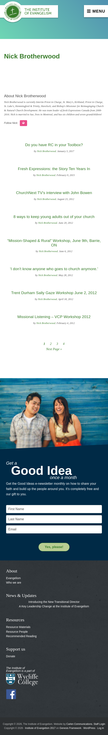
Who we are (13, 582)
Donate (10, 656)
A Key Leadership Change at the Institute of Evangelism (54, 606)
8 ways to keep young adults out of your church (53, 217)
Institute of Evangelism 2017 (40, 728)
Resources (15, 619)
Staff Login (99, 724)
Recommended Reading (21, 636)
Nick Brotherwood (46, 151)
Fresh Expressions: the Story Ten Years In (54, 169)
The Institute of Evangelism (30, 13)
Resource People (17, 631)
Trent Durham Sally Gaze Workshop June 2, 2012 (54, 293)
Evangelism (13, 578)
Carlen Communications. (79, 724)
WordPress (89, 728)
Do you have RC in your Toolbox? (54, 145)
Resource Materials (18, 627)
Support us (15, 649)
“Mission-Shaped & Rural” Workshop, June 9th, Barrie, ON (54, 243)
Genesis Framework (70, 728)
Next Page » (54, 349)
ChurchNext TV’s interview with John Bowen (54, 193)
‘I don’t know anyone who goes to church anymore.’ (54, 269)
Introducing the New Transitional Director (54, 601)
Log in (100, 728)
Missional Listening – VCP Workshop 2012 (54, 317)
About (11, 570)
